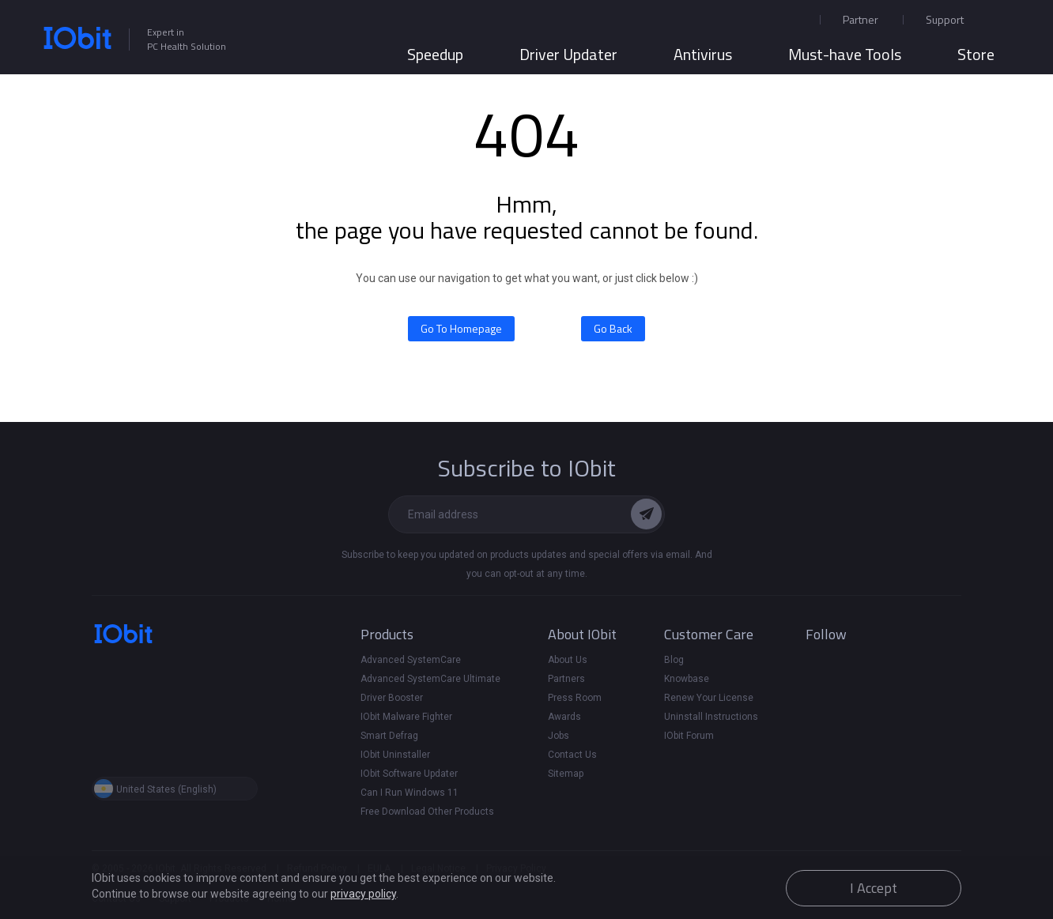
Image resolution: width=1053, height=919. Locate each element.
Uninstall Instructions (711, 716)
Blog (674, 659)
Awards (564, 716)
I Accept (873, 887)
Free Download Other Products (427, 811)
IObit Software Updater (409, 773)
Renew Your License (708, 697)
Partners (566, 678)
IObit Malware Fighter (406, 716)
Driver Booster (391, 697)
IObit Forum (689, 735)
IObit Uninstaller (395, 754)
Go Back (613, 328)
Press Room (575, 697)
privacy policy (363, 893)
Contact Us (572, 754)
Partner (860, 19)
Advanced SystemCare (410, 659)
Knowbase (686, 678)
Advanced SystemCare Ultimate (430, 678)
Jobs (558, 735)
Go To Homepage (461, 328)
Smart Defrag (389, 735)
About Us (567, 659)
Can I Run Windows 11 (409, 792)
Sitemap (565, 773)
